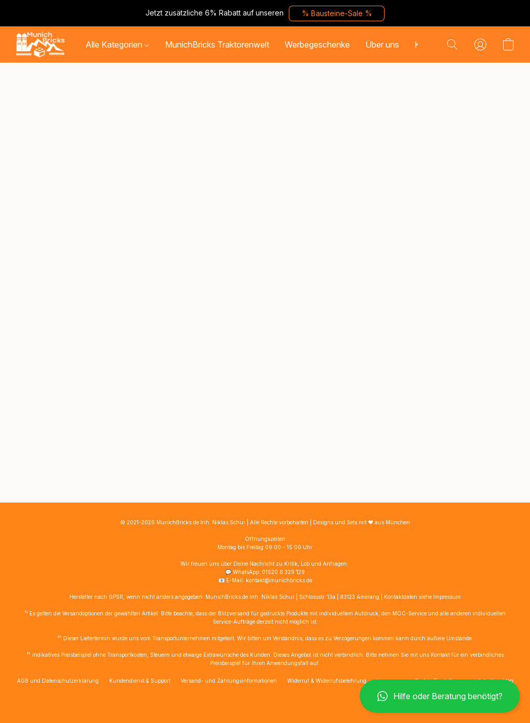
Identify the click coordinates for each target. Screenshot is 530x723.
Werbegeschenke (317, 44)
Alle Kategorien (117, 44)
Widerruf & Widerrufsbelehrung (326, 680)
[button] (337, 13)
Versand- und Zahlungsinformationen (229, 680)
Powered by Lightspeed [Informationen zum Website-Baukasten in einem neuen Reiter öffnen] (265, 700)
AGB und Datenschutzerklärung (58, 680)
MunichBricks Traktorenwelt (217, 44)
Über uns (382, 44)
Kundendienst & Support (139, 680)
